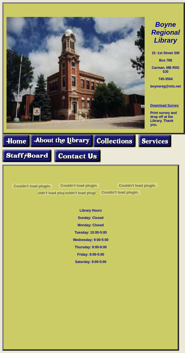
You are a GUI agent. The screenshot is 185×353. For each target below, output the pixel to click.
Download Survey (164, 106)
